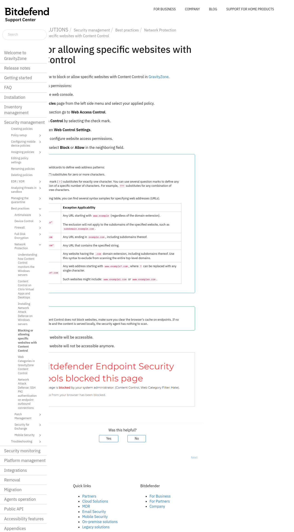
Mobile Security (28, 435)
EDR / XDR (26, 181)
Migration (13, 489)
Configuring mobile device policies (26, 143)
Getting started (18, 77)
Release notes (17, 68)
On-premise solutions (149, 521)
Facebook (72, 496)
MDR (135, 506)
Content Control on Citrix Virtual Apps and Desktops (26, 289)
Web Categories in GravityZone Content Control (26, 365)
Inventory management (16, 109)
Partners (138, 496)
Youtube (71, 511)
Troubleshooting (26, 441)
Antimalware (28, 215)
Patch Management (28, 416)
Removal (12, 480)
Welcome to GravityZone (15, 55)
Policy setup (26, 135)
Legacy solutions (144, 527)
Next (243, 457)
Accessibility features (24, 518)
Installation (14, 97)
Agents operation (20, 499)
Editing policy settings (19, 160)
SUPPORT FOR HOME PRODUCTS (250, 9)
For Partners (208, 501)
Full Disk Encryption (28, 236)
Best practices (26, 208)
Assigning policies (26, 152)
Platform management (25, 460)
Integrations (15, 470)
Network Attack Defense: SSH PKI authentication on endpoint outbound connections (27, 394)
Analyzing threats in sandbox (26, 190)
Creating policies (22, 128)
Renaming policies (23, 168)
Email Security (143, 511)
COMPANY (192, 9)
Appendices (15, 528)
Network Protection (28, 246)
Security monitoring (22, 450)
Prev (61, 457)
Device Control (28, 221)
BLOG (213, 9)
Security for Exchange (28, 426)
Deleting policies (22, 175)
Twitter (69, 506)
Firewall (28, 227)
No (186, 438)
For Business (209, 496)
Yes (157, 438)
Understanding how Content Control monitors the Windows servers (27, 265)
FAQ (8, 87)
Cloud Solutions (144, 501)
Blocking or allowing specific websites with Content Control (27, 340)
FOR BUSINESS (165, 9)
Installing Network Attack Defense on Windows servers (25, 314)
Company (206, 506)
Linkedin (71, 501)
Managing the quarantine (26, 200)
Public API (13, 509)
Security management (24, 122)
